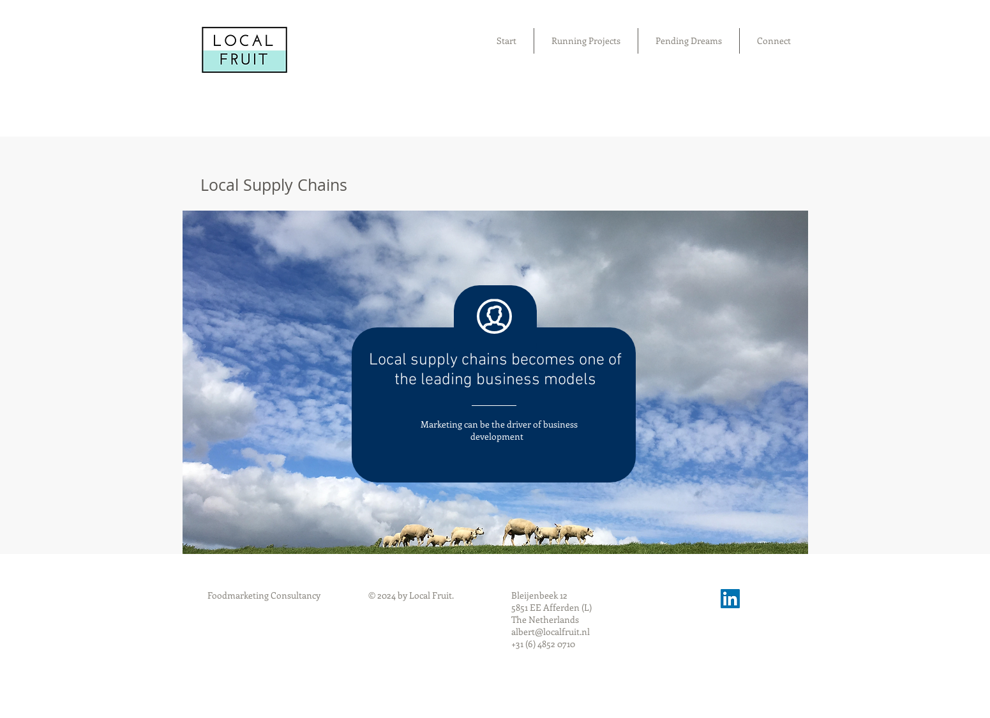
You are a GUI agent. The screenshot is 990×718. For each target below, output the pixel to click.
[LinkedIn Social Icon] (730, 598)
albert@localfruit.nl (550, 631)
